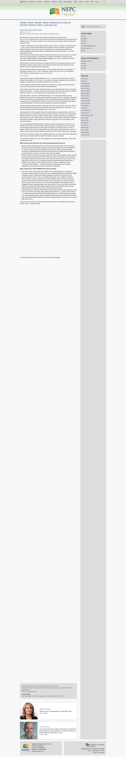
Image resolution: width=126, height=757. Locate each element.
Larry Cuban (85, 118)
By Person (84, 41)
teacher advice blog (60, 71)
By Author (84, 66)
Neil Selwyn (85, 123)
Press (92, 1)
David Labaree (86, 93)
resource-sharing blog (46, 73)
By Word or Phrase (87, 61)
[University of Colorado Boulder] (95, 745)
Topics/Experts (67, 1)
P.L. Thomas (85, 125)
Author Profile (43, 713)
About (81, 1)
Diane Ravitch (85, 98)
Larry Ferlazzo (37, 30)
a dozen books (36, 71)
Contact (86, 1)
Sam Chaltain (85, 130)
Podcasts (54, 1)
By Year (84, 51)
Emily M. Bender (86, 101)
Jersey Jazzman (86, 111)
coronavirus (25, 39)
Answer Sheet (26, 694)
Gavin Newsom (52, 78)
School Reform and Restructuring (49, 34)
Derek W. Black (86, 96)
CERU (75, 1)
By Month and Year (87, 48)
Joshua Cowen (86, 113)
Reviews (39, 1)
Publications (32, 1)
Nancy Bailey (85, 120)
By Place (84, 44)
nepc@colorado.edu (38, 751)
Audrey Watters (86, 84)
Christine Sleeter (86, 91)
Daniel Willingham (38, 80)
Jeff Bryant (85, 108)
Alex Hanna (85, 79)
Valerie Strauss (25, 30)
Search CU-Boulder (98, 752)
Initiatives (47, 1)
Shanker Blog (85, 133)
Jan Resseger (85, 106)
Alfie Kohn (84, 81)
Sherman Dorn (86, 135)
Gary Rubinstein (86, 103)
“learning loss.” (56, 82)
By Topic (84, 36)
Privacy (102, 750)
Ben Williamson (86, 86)
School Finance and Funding (29, 34)
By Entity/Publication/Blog (89, 46)
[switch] (97, 1)
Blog (60, 1)
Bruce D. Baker (86, 88)
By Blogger (85, 39)
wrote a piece (58, 58)
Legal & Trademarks (93, 750)
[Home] (63, 11)
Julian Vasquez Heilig (87, 115)
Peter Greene (85, 128)
